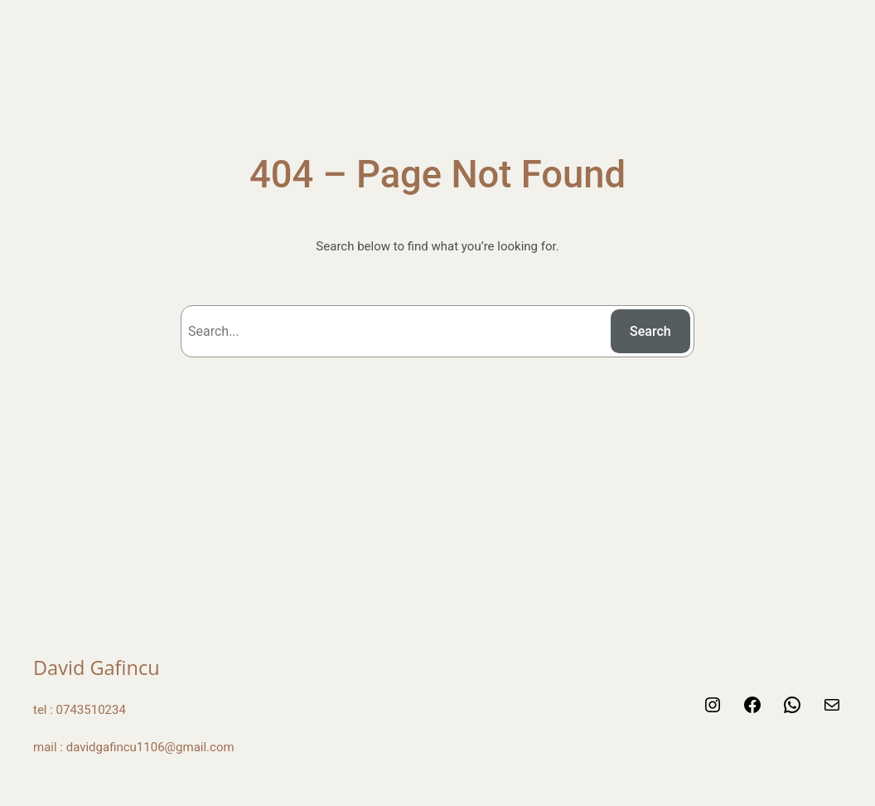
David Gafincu (96, 667)
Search (650, 331)
